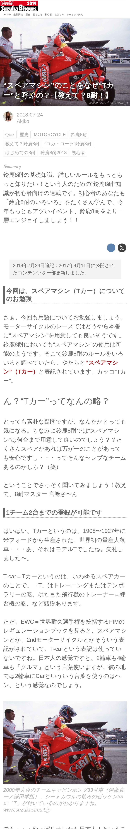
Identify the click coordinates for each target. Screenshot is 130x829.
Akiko (23, 121)
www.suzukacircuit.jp (108, 102)
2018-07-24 (30, 115)
